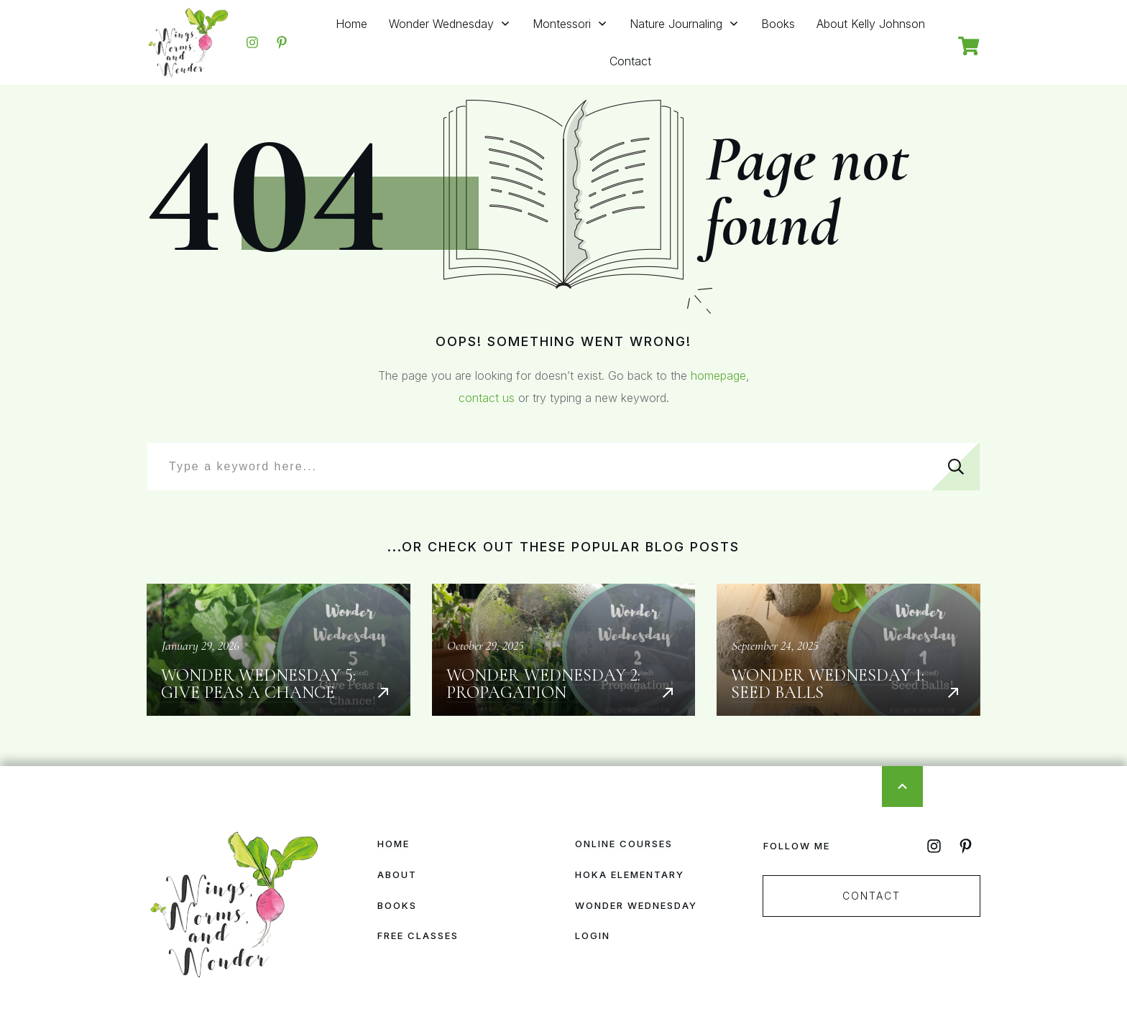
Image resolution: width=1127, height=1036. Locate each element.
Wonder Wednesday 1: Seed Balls (848, 650)
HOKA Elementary (629, 874)
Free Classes (418, 935)
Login (592, 935)
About (397, 874)
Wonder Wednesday (636, 905)
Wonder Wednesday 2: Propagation (564, 650)
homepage (718, 375)
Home (393, 843)
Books (397, 905)
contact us (487, 398)
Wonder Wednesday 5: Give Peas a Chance (278, 650)
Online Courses (624, 843)
